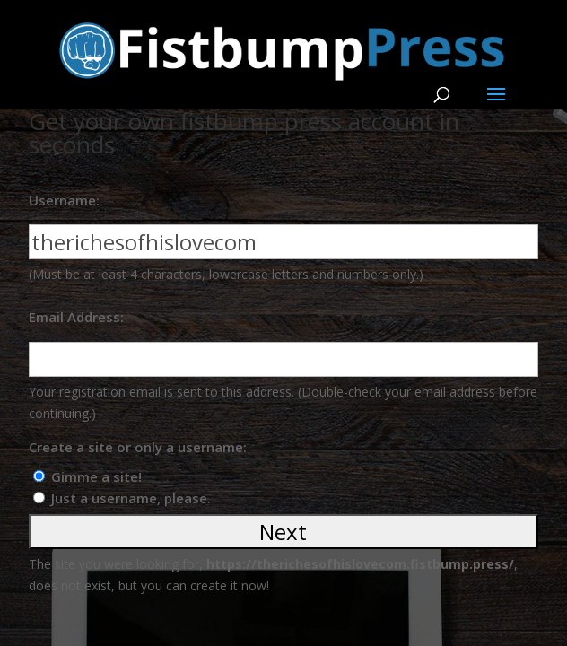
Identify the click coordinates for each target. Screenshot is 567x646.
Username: (64, 200)
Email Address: (76, 317)
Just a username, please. (131, 498)
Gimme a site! (96, 476)
